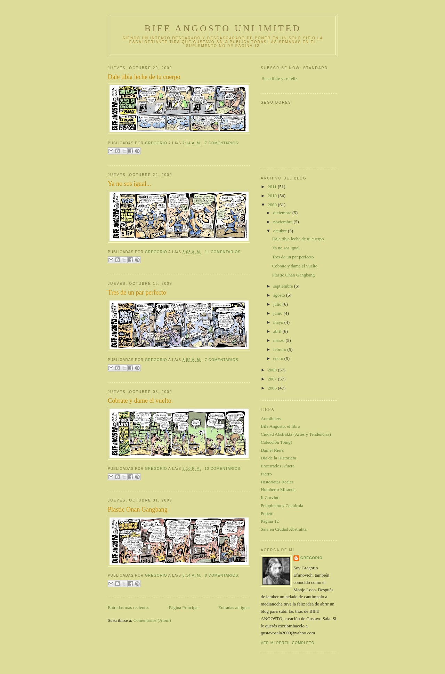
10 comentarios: (223, 469)
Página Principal (184, 607)
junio (278, 313)
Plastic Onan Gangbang (138, 509)
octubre (280, 230)
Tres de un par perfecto (137, 292)
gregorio (311, 558)
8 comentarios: (222, 575)
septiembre (283, 286)
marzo (279, 340)
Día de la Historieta (278, 457)
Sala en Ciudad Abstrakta (284, 529)
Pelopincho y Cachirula (282, 505)
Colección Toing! (276, 442)
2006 (273, 388)
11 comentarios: (223, 252)
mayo (278, 322)
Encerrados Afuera (277, 465)
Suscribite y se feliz (279, 78)
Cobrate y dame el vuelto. (140, 400)
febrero (280, 349)
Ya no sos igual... (129, 183)
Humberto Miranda (278, 489)
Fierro (266, 473)
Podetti (267, 513)
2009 (273, 204)
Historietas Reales (277, 481)
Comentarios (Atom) (152, 620)
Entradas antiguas (234, 607)
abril (278, 331)
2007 (273, 379)
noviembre (283, 221)
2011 (273, 186)
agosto (279, 295)
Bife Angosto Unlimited (223, 28)
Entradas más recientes (128, 607)
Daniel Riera (272, 450)
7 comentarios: (222, 143)
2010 (273, 195)
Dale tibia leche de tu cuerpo (144, 76)
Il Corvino (270, 497)
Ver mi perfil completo (288, 643)
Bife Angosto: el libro (280, 426)
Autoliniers (271, 418)
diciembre (282, 212)
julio (278, 304)
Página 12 (270, 521)
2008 (273, 369)
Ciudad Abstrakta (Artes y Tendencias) (296, 434)
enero (278, 358)
